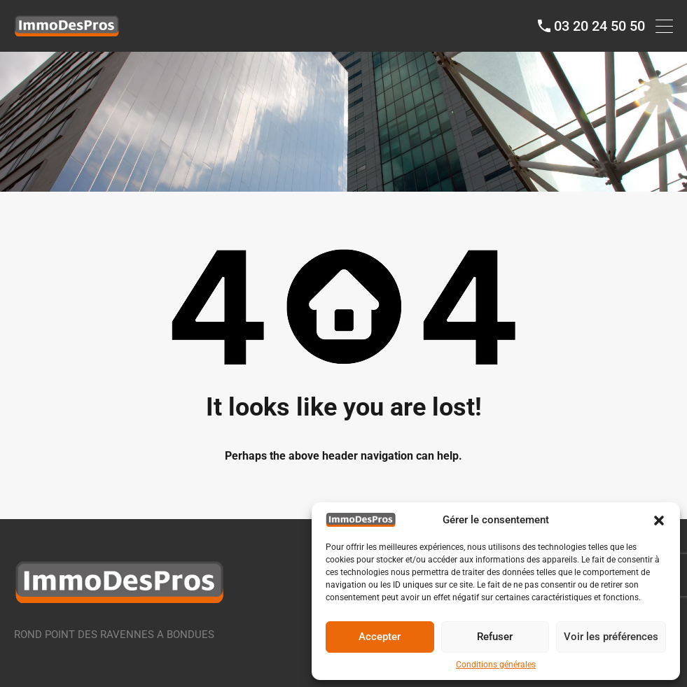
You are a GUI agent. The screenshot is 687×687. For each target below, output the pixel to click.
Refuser (495, 636)
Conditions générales (496, 665)
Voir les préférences (611, 636)
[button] (659, 520)
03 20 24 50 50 (599, 25)
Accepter (380, 636)
